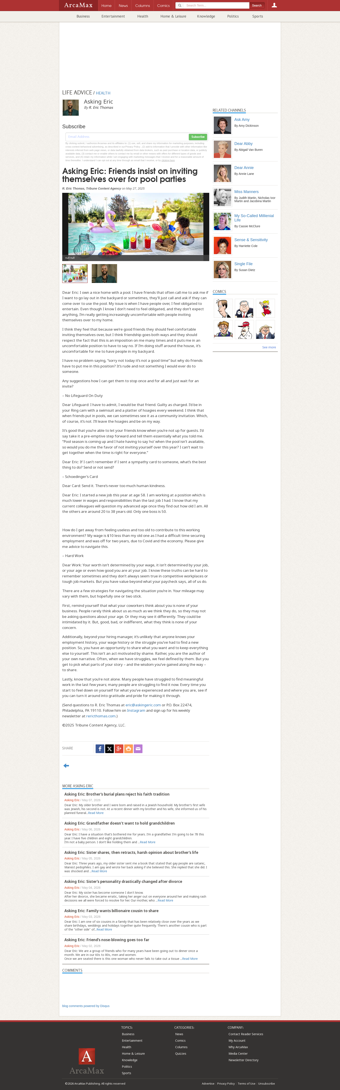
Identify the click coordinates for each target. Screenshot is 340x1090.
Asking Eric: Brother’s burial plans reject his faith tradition (117, 794)
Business (83, 16)
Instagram (136, 710)
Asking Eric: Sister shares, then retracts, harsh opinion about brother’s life (131, 852)
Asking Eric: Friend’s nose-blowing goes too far (106, 939)
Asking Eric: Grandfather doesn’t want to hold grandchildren (119, 823)
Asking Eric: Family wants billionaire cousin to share (111, 910)
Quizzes (180, 1053)
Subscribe (197, 136)
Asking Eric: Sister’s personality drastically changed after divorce (123, 881)
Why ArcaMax (238, 1047)
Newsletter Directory (243, 1060)
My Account (237, 1040)
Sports (257, 16)
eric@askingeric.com (143, 704)
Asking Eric (72, 800)
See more (269, 347)
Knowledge (206, 16)
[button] (73, 224)
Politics (233, 16)
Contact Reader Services (246, 1034)
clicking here (168, 160)
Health (142, 16)
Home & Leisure (173, 16)
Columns (181, 1047)
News (179, 1034)
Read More (96, 813)
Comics (180, 1040)
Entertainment (113, 16)
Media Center (238, 1053)
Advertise (208, 1083)
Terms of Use (246, 1083)
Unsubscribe (266, 1083)
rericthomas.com (101, 715)
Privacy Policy (226, 1083)
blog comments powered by (86, 1006)
